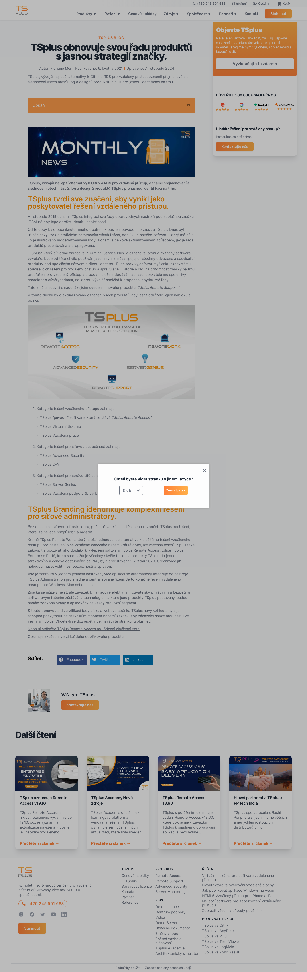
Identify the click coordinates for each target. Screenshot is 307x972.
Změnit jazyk (175, 490)
